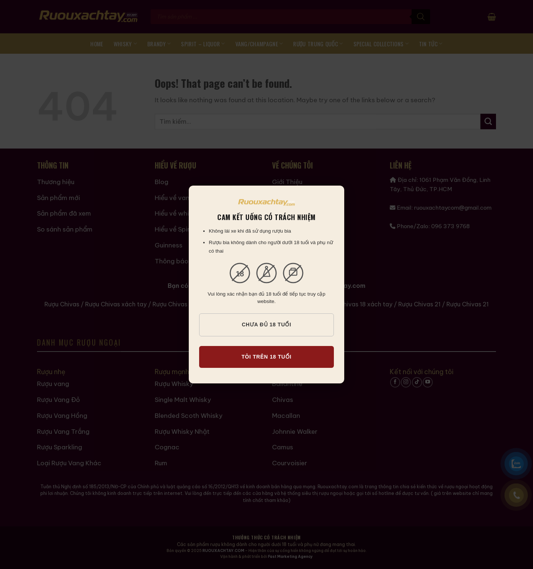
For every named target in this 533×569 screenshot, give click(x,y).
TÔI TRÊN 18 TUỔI (266, 357)
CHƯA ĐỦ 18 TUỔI (266, 324)
